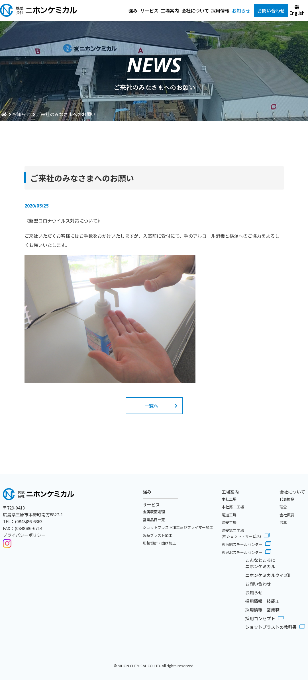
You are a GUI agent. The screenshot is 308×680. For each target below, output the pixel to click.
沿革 (283, 522)
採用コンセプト (260, 618)
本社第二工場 (233, 507)
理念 (283, 507)
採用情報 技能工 (262, 601)
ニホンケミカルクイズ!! (267, 575)
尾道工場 (229, 514)
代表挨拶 (287, 499)
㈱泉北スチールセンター (242, 552)
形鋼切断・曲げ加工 (159, 543)
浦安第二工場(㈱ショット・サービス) (241, 533)
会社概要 (287, 514)
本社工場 (229, 499)
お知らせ (241, 10)
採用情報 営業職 (262, 610)
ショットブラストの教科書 (271, 627)
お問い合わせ (258, 584)
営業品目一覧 (154, 519)
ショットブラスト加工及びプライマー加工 (178, 527)
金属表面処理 (154, 511)
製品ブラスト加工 (157, 535)
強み (133, 10)
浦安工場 (229, 522)
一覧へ (151, 405)
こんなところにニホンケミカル (260, 563)
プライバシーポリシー (24, 535)
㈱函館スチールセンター (242, 544)
